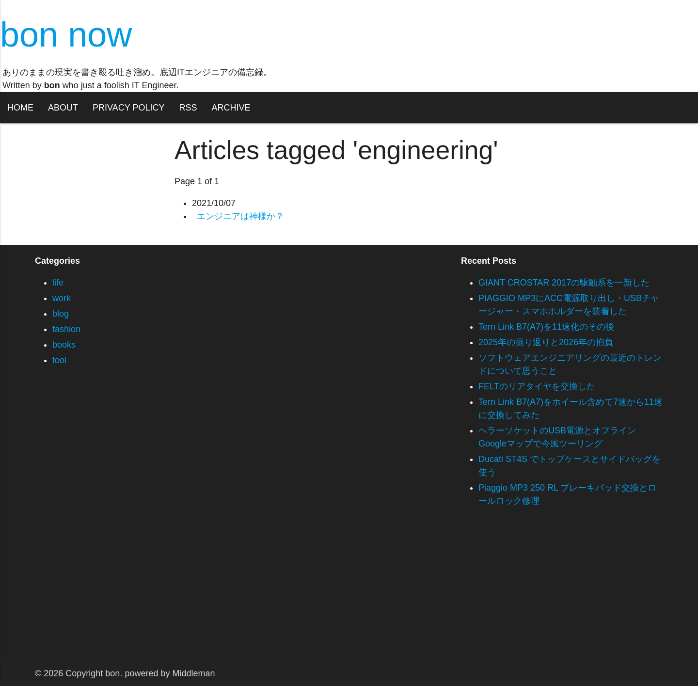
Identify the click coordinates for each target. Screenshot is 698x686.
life (57, 282)
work (61, 298)
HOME (20, 107)
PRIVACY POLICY (128, 107)
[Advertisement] (291, 594)
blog (60, 314)
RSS (188, 107)
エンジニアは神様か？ (240, 216)
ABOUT (63, 107)
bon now (66, 34)
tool (59, 360)
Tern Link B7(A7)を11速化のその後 (546, 327)
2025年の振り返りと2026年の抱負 (545, 342)
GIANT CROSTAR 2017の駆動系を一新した (564, 282)
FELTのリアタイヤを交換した (536, 386)
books (64, 345)
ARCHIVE (230, 107)
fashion (66, 329)
